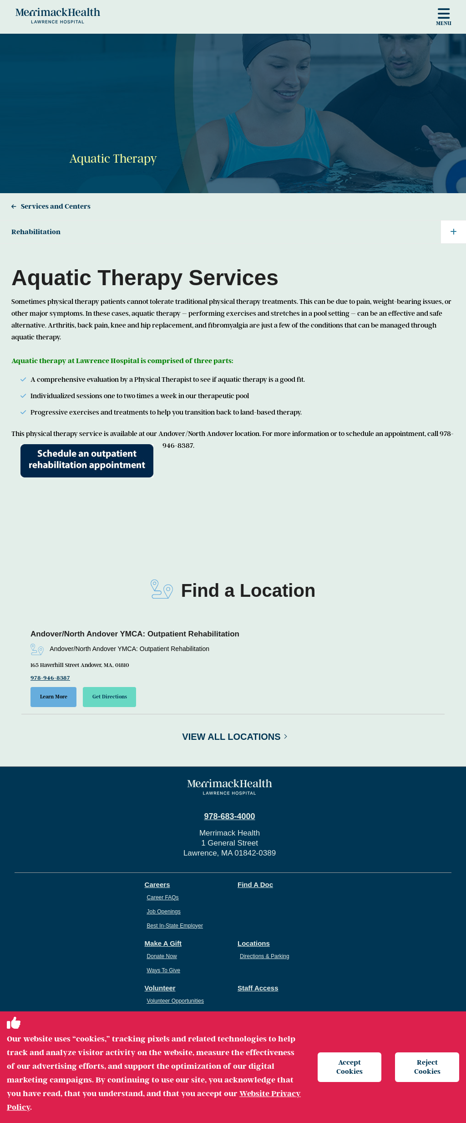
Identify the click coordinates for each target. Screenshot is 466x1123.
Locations (254, 943)
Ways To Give (163, 970)
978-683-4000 (229, 816)
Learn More (53, 697)
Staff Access (258, 988)
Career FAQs (163, 897)
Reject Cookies (427, 1066)
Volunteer (160, 988)
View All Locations (231, 737)
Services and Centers (56, 206)
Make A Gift (163, 943)
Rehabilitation (238, 231)
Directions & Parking (264, 956)
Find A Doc (255, 884)
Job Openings (164, 911)
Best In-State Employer (175, 926)
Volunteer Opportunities (175, 1001)
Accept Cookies (349, 1066)
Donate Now (162, 956)
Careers (157, 884)
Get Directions (110, 697)
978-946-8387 (50, 678)
